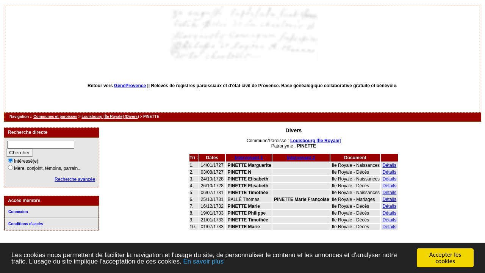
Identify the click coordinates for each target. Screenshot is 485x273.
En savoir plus (203, 261)
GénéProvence (130, 85)
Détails (389, 165)
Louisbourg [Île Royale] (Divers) (110, 117)
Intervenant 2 (301, 157)
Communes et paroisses (55, 117)
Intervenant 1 (249, 157)
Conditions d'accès (25, 224)
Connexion (18, 212)
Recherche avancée (75, 179)
